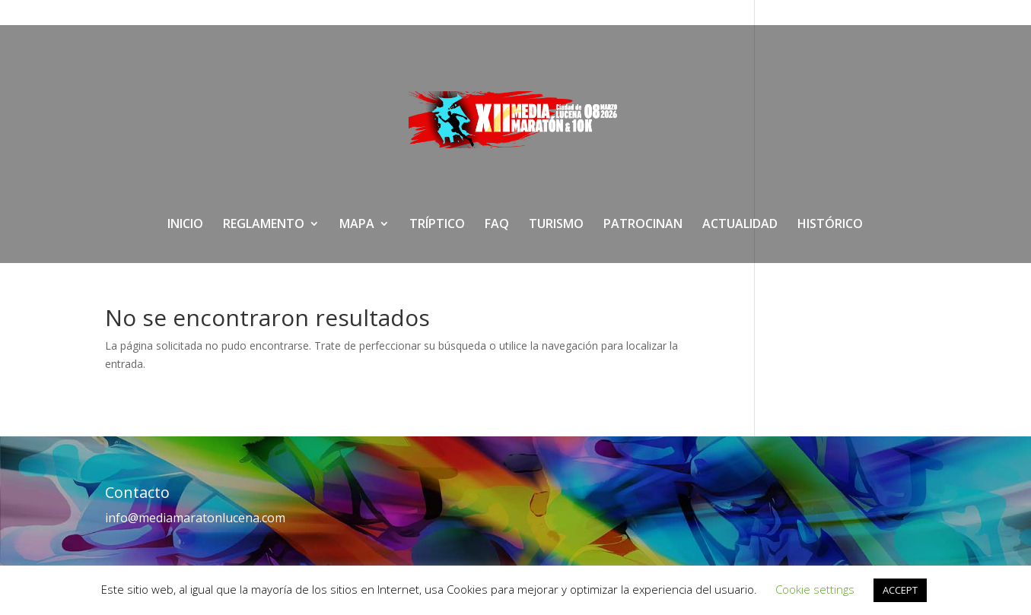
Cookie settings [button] (814, 589)
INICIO (185, 225)
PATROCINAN (643, 225)
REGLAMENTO (263, 225)
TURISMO (556, 225)
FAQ (497, 225)
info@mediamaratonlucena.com (195, 517)
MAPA (356, 225)
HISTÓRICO (830, 225)
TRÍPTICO (437, 225)
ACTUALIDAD (740, 225)
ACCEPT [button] (900, 590)
